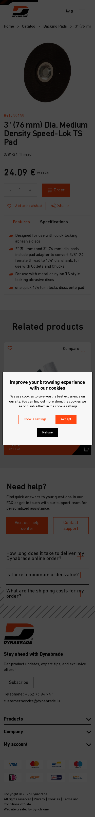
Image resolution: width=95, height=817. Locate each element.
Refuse (47, 432)
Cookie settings (35, 419)
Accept (66, 419)
